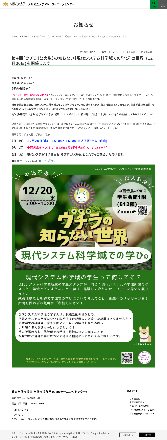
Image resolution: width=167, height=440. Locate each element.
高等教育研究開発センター (142, 413)
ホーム (15, 36)
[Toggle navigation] (162, 4)
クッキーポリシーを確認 (66, 436)
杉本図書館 (134, 398)
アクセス (18, 414)
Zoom (99, 148)
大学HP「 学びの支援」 (139, 406)
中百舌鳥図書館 (137, 402)
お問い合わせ (21, 409)
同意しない (128, 435)
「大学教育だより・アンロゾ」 (142, 409)
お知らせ (26, 36)
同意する (147, 435)
